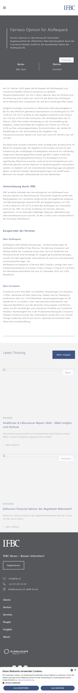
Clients (7, 599)
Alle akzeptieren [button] (21, 688)
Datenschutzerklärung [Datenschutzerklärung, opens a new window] (26, 680)
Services (7, 614)
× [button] (75, 670)
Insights (7, 629)
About (6, 636)
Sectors (7, 607)
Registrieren (13, 565)
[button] (4, 8)
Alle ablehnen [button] (57, 688)
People (7, 622)
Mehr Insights (64, 354)
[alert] (39, 680)
